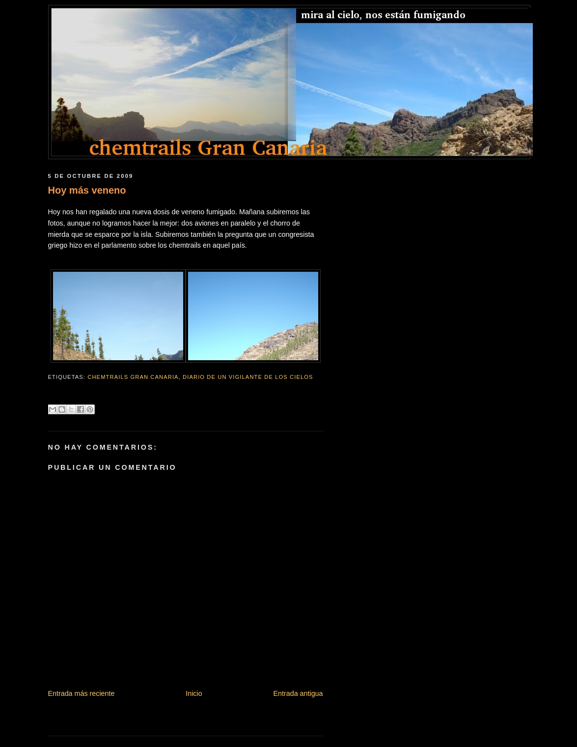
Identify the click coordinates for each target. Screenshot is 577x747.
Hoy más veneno (87, 190)
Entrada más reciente (81, 693)
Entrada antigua (298, 693)
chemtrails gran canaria (132, 377)
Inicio (194, 693)
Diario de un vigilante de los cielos (248, 377)
